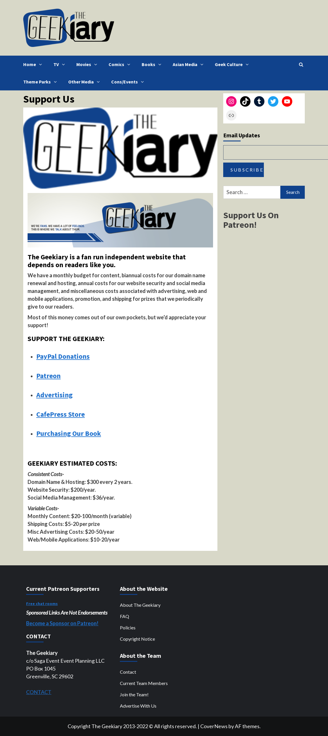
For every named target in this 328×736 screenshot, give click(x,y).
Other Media (85, 82)
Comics (121, 64)
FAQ (124, 616)
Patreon (48, 375)
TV (60, 64)
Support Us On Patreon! (251, 219)
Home (34, 64)
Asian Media (189, 64)
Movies (88, 64)
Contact (128, 672)
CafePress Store (60, 414)
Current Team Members (144, 683)
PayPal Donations (63, 356)
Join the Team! (134, 694)
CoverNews (214, 726)
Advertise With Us (138, 705)
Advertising (54, 394)
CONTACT (38, 692)
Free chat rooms (42, 603)
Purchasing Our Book (68, 433)
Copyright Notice (137, 639)
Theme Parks (41, 82)
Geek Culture (233, 64)
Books (153, 64)
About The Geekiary (140, 605)
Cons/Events (129, 82)
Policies (128, 627)
